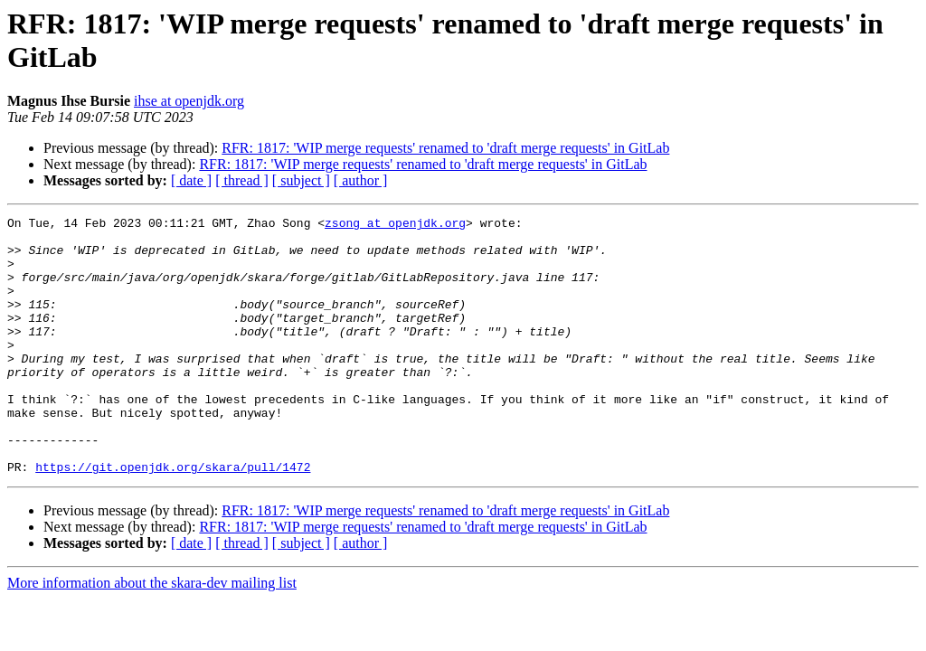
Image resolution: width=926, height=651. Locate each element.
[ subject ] (301, 180)
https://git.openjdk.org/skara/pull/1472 (172, 518)
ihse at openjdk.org (189, 100)
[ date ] (191, 180)
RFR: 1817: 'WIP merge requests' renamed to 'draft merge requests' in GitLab (445, 148)
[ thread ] (242, 180)
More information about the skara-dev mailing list (152, 634)
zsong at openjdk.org (395, 225)
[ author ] (361, 180)
